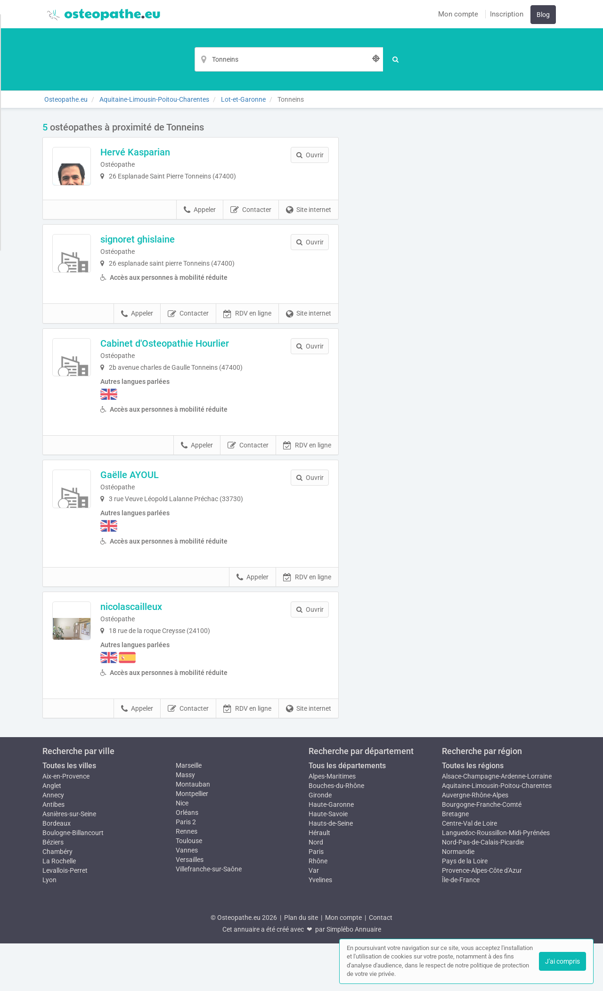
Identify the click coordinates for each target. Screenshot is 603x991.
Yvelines (320, 927)
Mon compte (458, 14)
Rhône (318, 908)
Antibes (53, 852)
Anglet (51, 833)
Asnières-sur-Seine (69, 861)
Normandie (458, 899)
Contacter (250, 242)
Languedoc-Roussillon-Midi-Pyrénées (496, 880)
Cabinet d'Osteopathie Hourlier (196, 391)
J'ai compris (562, 961)
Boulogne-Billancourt (73, 880)
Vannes (187, 898)
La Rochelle (59, 908)
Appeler (200, 242)
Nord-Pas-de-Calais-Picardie (483, 890)
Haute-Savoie (328, 861)
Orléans (187, 860)
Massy (185, 822)
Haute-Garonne (331, 852)
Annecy (53, 842)
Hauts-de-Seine (331, 871)
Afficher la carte (457, 255)
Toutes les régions (473, 813)
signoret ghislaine (169, 271)
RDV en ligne (247, 361)
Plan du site (301, 965)
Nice (182, 850)
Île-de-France (461, 927)
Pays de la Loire (465, 908)
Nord (316, 890)
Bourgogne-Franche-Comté (482, 852)
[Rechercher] (396, 59)
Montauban (193, 832)
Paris (316, 899)
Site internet (308, 242)
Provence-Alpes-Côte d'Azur (482, 918)
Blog (543, 14)
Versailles (190, 907)
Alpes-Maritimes (332, 824)
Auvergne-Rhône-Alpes (475, 842)
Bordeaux (56, 871)
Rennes (186, 879)
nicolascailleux (163, 654)
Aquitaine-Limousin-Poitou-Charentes (497, 833)
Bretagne (455, 861)
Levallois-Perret (65, 918)
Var (314, 918)
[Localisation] (289, 59)
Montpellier (192, 841)
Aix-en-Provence (66, 824)
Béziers (53, 890)
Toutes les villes (69, 813)
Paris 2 (186, 869)
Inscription (506, 14)
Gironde (320, 842)
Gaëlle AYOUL (161, 522)
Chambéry (57, 899)
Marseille (189, 813)
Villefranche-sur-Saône (209, 916)
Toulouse (189, 888)
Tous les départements (347, 813)
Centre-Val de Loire (469, 871)
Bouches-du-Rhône (336, 833)
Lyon (49, 927)
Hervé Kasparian (167, 152)
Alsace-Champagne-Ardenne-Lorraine (497, 824)
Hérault (319, 880)
